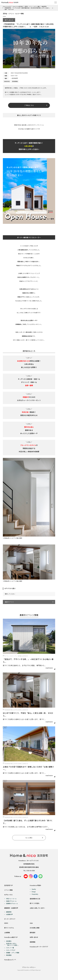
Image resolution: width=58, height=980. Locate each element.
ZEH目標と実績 (34, 928)
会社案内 (8, 941)
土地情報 (7, 933)
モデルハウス (8, 895)
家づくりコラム (9, 928)
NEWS (6, 923)
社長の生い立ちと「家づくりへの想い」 (12, 944)
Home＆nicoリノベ (10, 960)
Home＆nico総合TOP (11, 937)
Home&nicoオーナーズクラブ (39, 947)
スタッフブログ (10, 950)
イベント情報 (8, 890)
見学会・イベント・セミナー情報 (32, 6)
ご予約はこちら (29, 105)
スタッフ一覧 (10, 948)
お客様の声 (9, 914)
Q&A (31, 923)
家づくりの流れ (34, 903)
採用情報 (32, 942)
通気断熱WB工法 (35, 899)
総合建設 (8, 955)
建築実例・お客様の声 (11, 908)
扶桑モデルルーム (11, 901)
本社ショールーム (11, 899)
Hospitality (35, 894)
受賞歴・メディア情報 (12, 953)
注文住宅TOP (8, 885)
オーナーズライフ (9, 919)
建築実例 (8, 912)
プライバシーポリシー (29, 967)
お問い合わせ (34, 937)
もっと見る (28, 838)
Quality (34, 889)
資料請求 (32, 933)
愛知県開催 (15, 81)
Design (34, 892)
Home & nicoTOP (7, 6)
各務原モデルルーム (12, 903)
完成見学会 (43, 6)
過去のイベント (9, 602)
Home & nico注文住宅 (18, 6)
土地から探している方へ (37, 908)
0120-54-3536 (30, 871)
